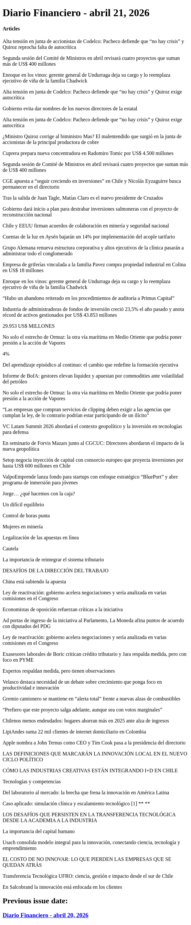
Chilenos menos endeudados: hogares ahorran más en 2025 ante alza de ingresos (86, 720)
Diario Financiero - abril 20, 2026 (46, 915)
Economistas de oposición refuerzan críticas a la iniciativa (63, 609)
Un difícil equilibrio (23, 504)
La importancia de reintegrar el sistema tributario (53, 559)
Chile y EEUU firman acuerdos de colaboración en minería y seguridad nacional (86, 225)
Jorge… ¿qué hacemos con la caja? (39, 493)
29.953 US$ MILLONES (29, 326)
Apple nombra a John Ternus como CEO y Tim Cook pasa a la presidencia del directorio (94, 742)
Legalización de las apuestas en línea (41, 537)
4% (6, 354)
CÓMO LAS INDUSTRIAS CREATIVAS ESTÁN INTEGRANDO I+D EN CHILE (90, 770)
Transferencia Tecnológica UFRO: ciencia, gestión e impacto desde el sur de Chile (88, 876)
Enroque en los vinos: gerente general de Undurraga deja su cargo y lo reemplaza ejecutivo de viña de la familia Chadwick (86, 77)
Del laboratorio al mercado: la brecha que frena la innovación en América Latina (86, 792)
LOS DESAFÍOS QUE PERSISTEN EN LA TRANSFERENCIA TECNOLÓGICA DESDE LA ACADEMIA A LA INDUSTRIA (89, 817)
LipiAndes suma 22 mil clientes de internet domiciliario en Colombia (74, 731)
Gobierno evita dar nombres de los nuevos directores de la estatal (70, 108)
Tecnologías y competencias (32, 781)
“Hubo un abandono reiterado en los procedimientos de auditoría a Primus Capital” (89, 298)
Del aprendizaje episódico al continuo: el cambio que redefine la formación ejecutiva (90, 365)
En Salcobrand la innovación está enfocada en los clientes (62, 887)
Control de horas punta (26, 515)
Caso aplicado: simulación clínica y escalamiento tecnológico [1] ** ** (76, 803)
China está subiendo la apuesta (34, 581)
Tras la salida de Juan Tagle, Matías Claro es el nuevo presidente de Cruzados (83, 198)
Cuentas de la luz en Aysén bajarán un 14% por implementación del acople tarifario (89, 236)
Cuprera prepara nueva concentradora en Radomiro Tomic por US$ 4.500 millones (88, 153)
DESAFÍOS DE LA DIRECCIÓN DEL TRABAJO (56, 570)
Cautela (10, 548)
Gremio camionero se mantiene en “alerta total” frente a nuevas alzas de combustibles (91, 698)
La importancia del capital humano (39, 831)
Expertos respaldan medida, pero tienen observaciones (59, 671)
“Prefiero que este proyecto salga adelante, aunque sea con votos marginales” (82, 709)
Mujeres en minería (23, 526)
